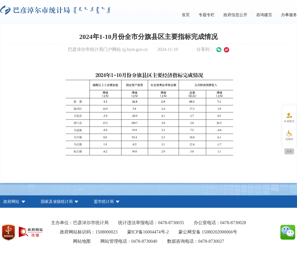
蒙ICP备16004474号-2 (148, 231)
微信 (219, 49)
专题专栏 (207, 15)
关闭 (289, 151)
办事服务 (289, 15)
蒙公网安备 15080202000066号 (207, 231)
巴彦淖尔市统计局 (55, 10)
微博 (226, 49)
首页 (186, 15)
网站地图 (82, 241)
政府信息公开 (235, 15)
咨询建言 (264, 15)
